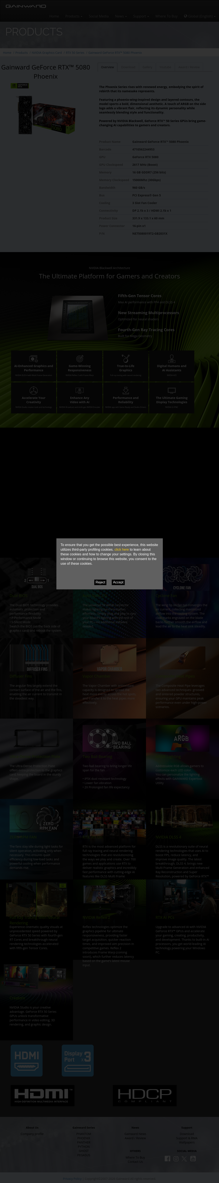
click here (122, 549)
